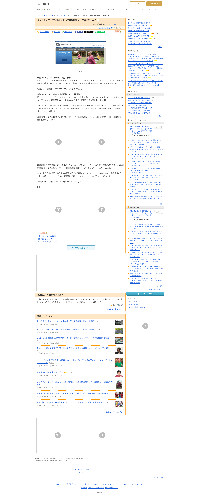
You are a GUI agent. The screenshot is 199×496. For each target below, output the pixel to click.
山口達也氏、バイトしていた (138, 39)
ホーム (39, 15)
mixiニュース (48, 15)
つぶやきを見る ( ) (80, 248)
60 (152, 105)
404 (155, 44)
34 (155, 38)
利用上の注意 (134, 304)
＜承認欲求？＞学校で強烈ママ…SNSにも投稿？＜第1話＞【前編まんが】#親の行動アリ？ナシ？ (146, 178)
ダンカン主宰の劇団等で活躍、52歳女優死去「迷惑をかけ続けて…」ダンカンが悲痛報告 (74, 348)
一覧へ (160, 47)
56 (153, 110)
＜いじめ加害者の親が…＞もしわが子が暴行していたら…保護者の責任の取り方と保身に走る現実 (146, 185)
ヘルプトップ (134, 302)
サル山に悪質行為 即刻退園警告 (139, 41)
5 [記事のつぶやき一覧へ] (99, 329)
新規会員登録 (154, 4)
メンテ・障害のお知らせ (138, 307)
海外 (134, 9)
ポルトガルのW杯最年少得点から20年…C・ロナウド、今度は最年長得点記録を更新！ (73, 393)
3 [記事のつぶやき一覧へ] (39, 340)
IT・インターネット (112, 9)
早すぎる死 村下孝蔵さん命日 (138, 31)
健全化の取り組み (111, 488)
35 (154, 103)
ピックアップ (132, 20)
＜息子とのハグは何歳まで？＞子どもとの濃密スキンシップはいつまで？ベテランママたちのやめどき (146, 255)
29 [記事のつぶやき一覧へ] (69, 372)
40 (154, 113)
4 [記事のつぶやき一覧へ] (107, 402)
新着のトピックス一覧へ (114, 412)
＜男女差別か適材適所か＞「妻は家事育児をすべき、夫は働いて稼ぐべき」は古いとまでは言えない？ (146, 156)
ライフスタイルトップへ (80, 469)
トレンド (68, 9)
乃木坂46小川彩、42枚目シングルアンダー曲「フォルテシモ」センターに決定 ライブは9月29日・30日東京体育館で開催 (145, 76)
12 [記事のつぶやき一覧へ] (98, 321)
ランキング (132, 120)
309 (153, 23)
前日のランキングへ (156, 289)
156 (155, 31)
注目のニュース (133, 92)
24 (155, 25)
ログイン (137, 4)
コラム (142, 9)
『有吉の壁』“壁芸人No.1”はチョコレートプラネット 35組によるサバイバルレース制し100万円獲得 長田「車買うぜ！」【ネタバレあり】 (145, 83)
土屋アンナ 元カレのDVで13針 (139, 36)
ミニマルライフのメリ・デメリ (139, 98)
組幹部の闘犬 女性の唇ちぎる (138, 25)
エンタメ (58, 9)
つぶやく (57, 32)
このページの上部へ (156, 478)
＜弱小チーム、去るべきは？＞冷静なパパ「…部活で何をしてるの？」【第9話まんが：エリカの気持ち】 (145, 142)
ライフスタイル (154, 9)
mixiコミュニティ (109, 484)
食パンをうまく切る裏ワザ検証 (139, 100)
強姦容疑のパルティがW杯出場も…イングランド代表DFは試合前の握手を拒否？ (70, 402)
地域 (84, 9)
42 (154, 108)
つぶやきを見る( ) (106, 28)
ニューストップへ (80, 472)
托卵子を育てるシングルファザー (140, 113)
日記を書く (68, 32)
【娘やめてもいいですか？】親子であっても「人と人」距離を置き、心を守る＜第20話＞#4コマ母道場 (146, 192)
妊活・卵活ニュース (116, 24)
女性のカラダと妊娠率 (46, 236)
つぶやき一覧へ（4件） (115, 309)
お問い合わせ (88, 484)
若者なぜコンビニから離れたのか (140, 44)
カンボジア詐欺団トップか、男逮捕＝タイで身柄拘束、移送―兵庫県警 (66, 330)
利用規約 (70, 484)
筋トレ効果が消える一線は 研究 (139, 110)
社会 (77, 9)
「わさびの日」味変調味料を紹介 (140, 103)
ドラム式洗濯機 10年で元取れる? (140, 108)
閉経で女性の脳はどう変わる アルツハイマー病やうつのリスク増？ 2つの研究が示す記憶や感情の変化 (141, 130)
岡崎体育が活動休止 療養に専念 (50, 372)
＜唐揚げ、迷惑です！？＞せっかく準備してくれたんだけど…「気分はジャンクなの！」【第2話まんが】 (146, 163)
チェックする (44, 32)
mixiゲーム (98, 484)
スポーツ (126, 9)
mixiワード (139, 484)
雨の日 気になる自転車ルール (138, 105)
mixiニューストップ (44, 9)
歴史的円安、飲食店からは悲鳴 (139, 28)
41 (153, 100)
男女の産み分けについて (47, 242)
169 (153, 28)
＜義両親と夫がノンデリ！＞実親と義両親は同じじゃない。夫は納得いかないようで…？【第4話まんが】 (146, 170)
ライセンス (78, 484)
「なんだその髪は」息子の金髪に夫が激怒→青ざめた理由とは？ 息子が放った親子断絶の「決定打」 (146, 149)
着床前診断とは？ (44, 239)
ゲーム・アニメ (95, 9)
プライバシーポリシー (96, 488)
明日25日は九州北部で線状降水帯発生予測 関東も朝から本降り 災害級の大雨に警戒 (73, 338)
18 (153, 98)
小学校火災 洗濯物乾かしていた (139, 23)
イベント (120, 484)
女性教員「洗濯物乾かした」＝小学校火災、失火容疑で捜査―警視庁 (65, 321)
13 (156, 36)
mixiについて (61, 484)
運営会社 (84, 488)
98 (153, 41)
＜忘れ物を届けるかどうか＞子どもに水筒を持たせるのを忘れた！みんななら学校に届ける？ (146, 241)
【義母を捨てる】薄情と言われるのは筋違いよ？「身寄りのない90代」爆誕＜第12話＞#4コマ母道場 (146, 269)
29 (157, 33)
